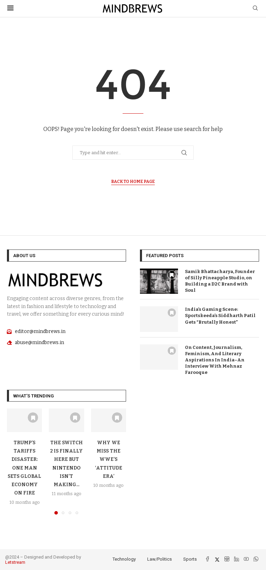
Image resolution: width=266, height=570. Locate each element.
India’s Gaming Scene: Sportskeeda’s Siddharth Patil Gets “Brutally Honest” (220, 315)
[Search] (255, 8)
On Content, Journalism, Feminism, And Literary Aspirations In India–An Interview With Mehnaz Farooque (215, 360)
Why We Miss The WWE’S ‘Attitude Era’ (108, 459)
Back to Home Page (133, 181)
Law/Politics (159, 559)
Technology (124, 559)
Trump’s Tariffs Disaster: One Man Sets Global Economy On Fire (24, 468)
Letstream (15, 562)
